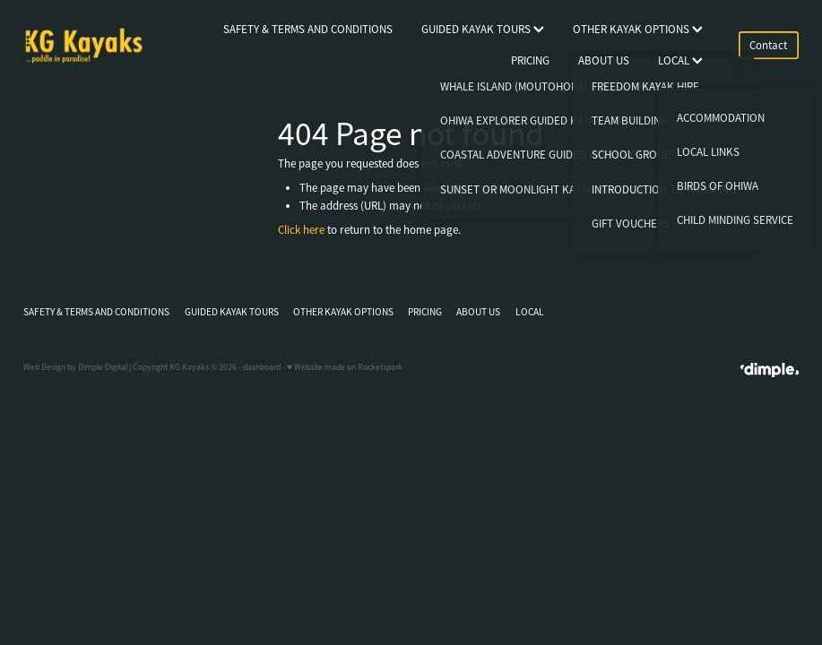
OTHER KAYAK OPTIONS (638, 29)
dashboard (262, 367)
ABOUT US (603, 60)
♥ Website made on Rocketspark (344, 367)
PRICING (530, 60)
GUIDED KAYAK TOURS (482, 29)
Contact (768, 45)
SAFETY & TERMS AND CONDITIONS (308, 29)
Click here (301, 229)
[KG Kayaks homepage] (100, 46)
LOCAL (680, 60)
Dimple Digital (102, 367)
